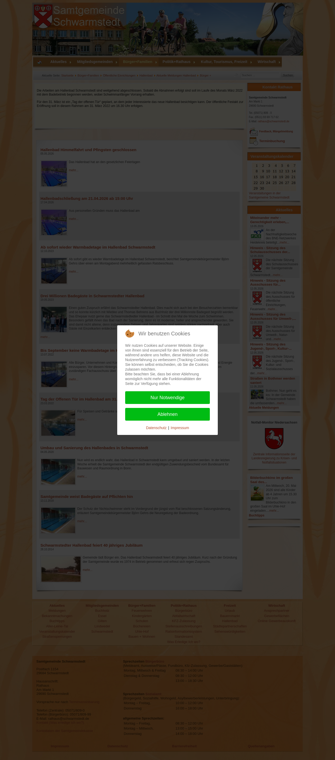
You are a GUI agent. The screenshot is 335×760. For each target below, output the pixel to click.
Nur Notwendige (167, 397)
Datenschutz (156, 428)
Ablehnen (167, 414)
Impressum (180, 428)
